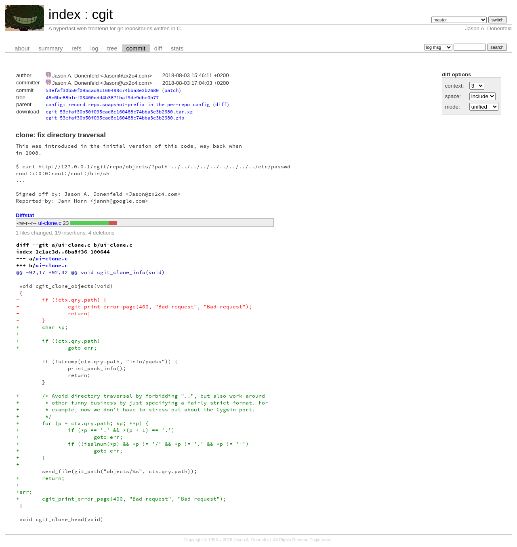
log (94, 48)
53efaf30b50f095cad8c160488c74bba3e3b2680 (102, 90)
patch (171, 90)
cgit (102, 14)
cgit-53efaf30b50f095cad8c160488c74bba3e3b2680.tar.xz (119, 112)
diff (158, 48)
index (64, 14)
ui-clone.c (49, 223)
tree (112, 48)
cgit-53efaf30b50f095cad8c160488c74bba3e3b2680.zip (115, 118)
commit (135, 48)
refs (76, 48)
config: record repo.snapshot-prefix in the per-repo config (128, 104)
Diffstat (25, 215)
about (22, 48)
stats (177, 48)
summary (50, 48)
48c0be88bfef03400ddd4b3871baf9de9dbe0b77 (102, 97)
